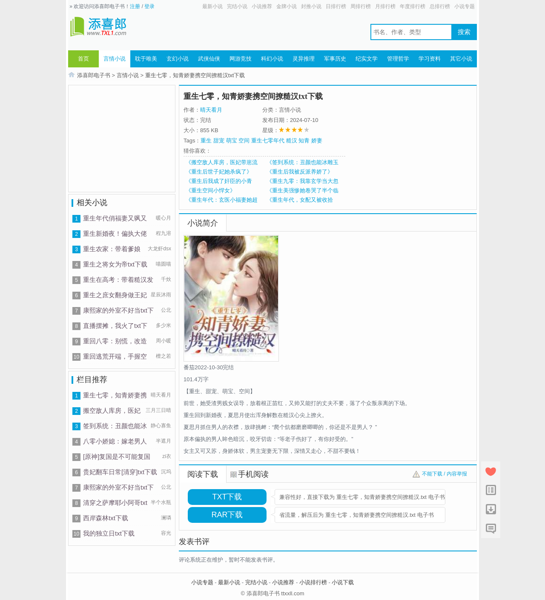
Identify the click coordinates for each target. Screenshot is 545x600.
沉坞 (166, 472)
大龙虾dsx (159, 249)
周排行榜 (360, 6)
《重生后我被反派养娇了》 (300, 171)
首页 (83, 58)
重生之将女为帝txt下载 (115, 264)
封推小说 (311, 6)
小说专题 (464, 6)
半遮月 (163, 441)
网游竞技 (240, 58)
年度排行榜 (412, 6)
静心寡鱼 (161, 426)
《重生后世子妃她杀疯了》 (219, 171)
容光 (166, 533)
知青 (304, 140)
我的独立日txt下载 (109, 533)
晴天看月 (161, 395)
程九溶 (163, 233)
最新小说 (212, 6)
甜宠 (218, 140)
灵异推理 (304, 58)
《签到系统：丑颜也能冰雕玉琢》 (302, 162)
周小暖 (163, 341)
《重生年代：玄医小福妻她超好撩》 (222, 200)
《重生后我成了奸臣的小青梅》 (219, 181)
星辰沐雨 (161, 295)
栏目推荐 (92, 379)
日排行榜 (336, 6)
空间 (244, 140)
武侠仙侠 (209, 58)
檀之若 (163, 356)
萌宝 (231, 140)
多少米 (163, 325)
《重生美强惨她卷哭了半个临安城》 (302, 190)
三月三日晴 (158, 410)
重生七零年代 (267, 140)
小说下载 (343, 582)
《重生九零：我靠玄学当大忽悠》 (302, 181)
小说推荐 (262, 6)
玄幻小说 (177, 58)
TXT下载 (227, 497)
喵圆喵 (163, 264)
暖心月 (163, 218)
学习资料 (430, 58)
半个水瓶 (161, 502)
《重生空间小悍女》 (210, 190)
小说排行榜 (313, 582)
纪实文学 (367, 58)
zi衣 (166, 456)
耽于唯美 (146, 58)
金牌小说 (286, 6)
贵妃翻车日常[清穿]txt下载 (120, 471)
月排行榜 (385, 6)
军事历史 (335, 58)
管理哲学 (398, 58)
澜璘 (166, 518)
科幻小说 (272, 58)
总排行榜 (440, 6)
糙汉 (291, 140)
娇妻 (316, 140)
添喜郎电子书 (93, 75)
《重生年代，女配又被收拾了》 (300, 200)
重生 (206, 140)
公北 (166, 310)
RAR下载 (227, 514)
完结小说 (237, 6)
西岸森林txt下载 (105, 518)
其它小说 (461, 58)
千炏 (166, 279)
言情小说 (114, 58)
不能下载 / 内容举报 (444, 474)
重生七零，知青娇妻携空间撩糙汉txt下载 (195, 75)
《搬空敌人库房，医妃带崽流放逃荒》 (222, 162)
